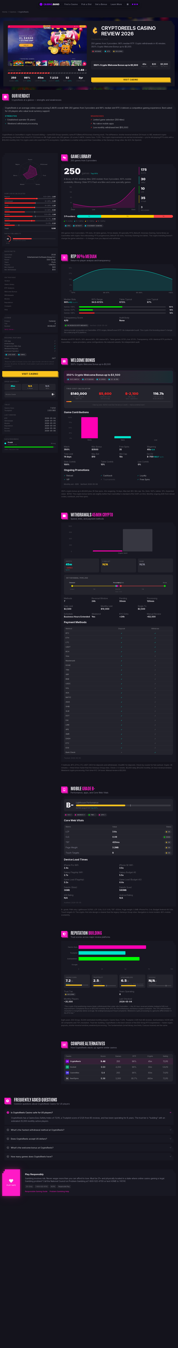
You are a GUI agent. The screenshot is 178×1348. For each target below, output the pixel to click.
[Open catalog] (134, 4)
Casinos (12, 12)
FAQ (6, 310)
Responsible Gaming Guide (36, 1191)
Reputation (8, 302)
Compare (7, 306)
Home (4, 12)
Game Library (9, 284)
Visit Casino (130, 79)
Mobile (7, 299)
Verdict (7, 281)
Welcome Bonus (10, 292)
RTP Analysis (9, 288)
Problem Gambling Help (59, 1191)
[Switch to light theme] (127, 4)
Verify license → (9, 329)
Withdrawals (9, 295)
